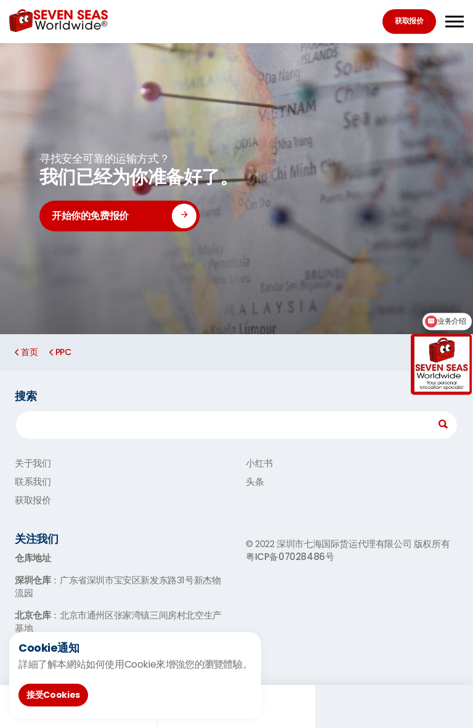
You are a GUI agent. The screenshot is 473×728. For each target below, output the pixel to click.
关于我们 (33, 463)
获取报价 (409, 20)
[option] (236, 188)
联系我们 (33, 481)
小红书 (259, 463)
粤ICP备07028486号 (290, 556)
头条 (255, 481)
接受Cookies (53, 695)
